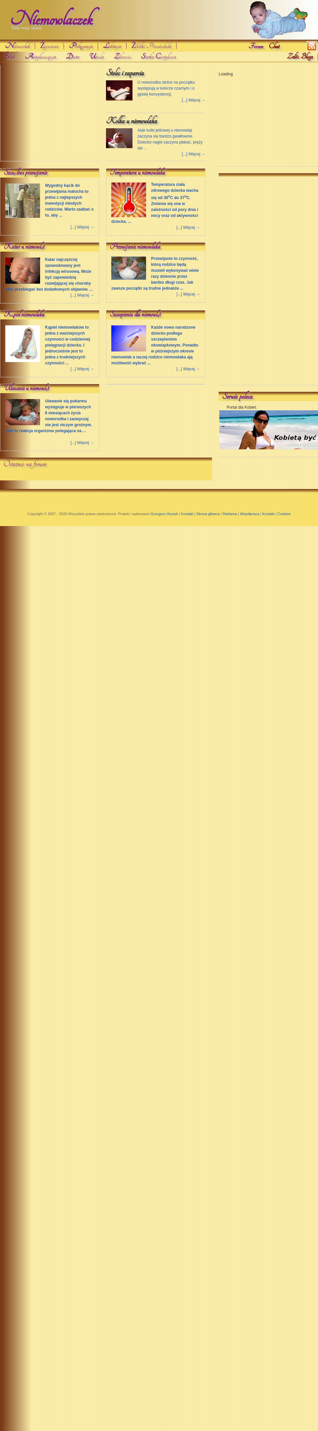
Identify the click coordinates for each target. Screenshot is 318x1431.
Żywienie (49, 46)
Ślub (10, 57)
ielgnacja (80, 46)
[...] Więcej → (193, 100)
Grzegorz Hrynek (164, 514)
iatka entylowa (158, 57)
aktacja (112, 46)
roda (96, 57)
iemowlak (17, 46)
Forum (255, 46)
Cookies (284, 514)
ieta (72, 57)
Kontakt (187, 514)
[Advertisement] (50, 114)
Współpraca (249, 514)
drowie (122, 57)
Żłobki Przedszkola (151, 46)
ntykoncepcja (40, 57)
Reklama (230, 514)
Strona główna (208, 514)
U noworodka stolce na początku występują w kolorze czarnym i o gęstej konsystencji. (166, 88)
